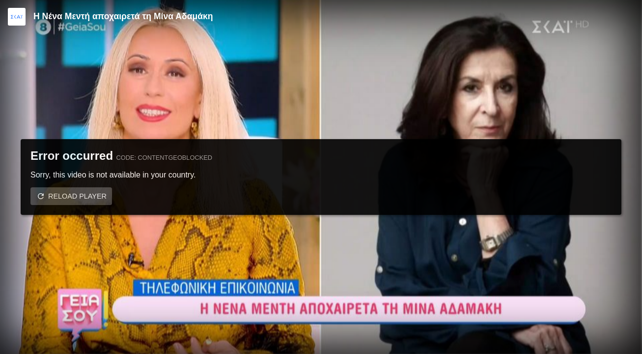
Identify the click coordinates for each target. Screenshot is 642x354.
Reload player (77, 196)
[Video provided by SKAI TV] (17, 17)
